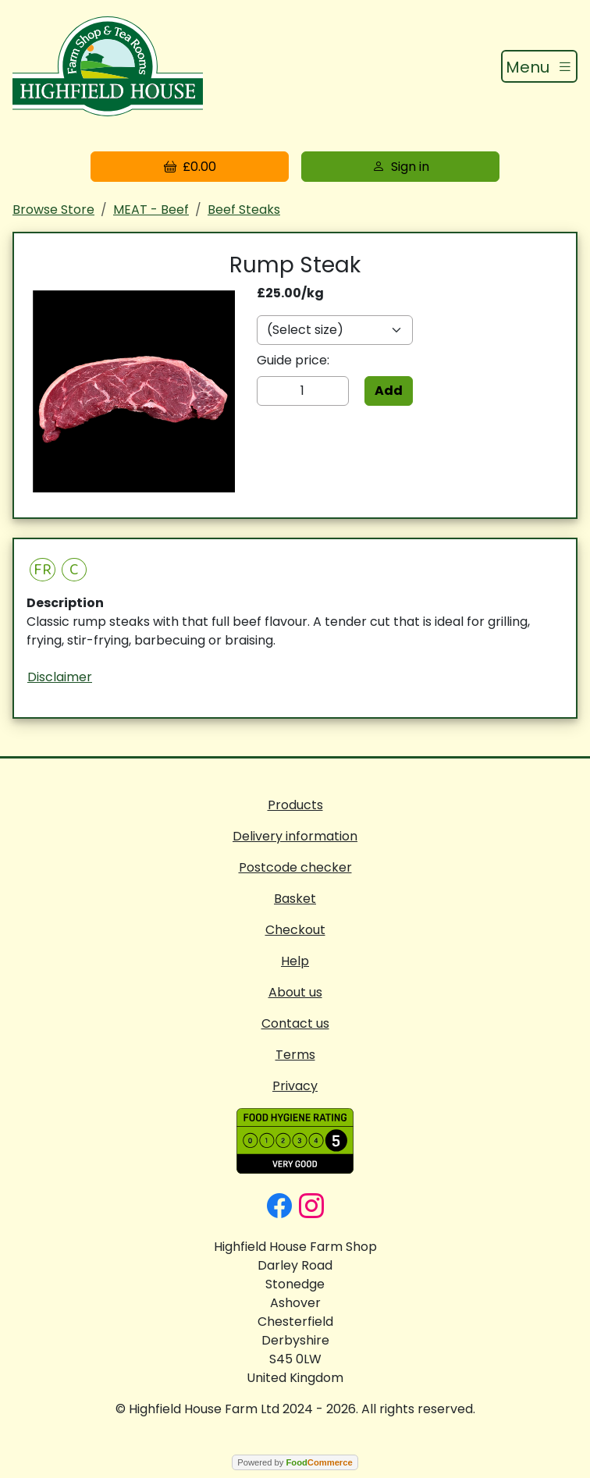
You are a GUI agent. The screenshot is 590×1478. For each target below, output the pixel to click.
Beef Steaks (244, 210)
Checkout (295, 930)
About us (295, 992)
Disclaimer (59, 677)
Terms (295, 1055)
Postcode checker (295, 867)
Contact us (295, 1023)
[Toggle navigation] (539, 66)
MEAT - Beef (151, 210)
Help (295, 961)
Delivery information (295, 836)
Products (295, 805)
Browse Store (53, 210)
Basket (295, 899)
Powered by (294, 1462)
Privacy (295, 1086)
